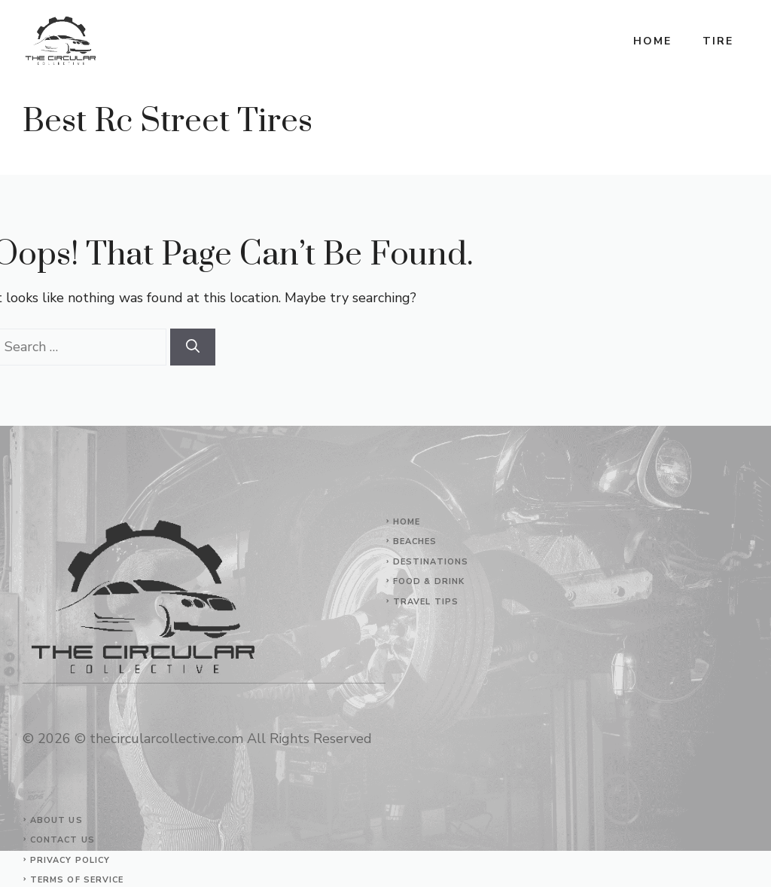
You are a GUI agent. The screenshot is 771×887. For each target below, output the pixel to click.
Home (652, 41)
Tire (717, 41)
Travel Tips (426, 601)
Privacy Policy (70, 860)
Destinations (430, 561)
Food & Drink (429, 581)
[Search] (192, 347)
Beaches (415, 541)
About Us (56, 820)
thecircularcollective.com (166, 738)
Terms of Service (77, 879)
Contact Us (62, 840)
